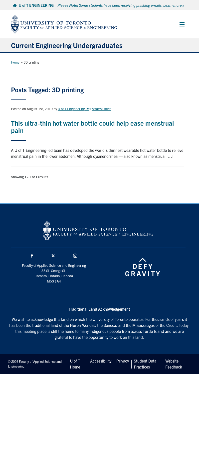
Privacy (122, 360)
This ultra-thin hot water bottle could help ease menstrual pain (92, 126)
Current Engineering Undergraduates (67, 45)
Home (15, 62)
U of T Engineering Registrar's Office (84, 108)
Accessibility (100, 360)
